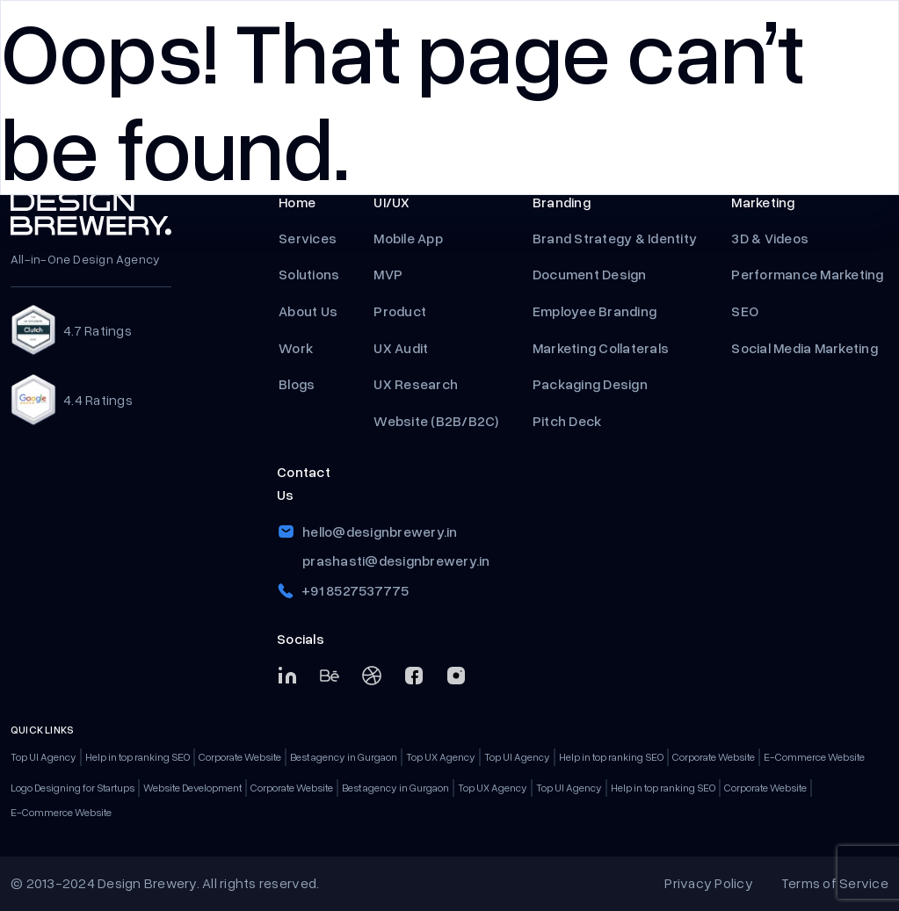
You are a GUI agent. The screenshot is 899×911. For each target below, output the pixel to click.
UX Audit (400, 348)
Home (297, 202)
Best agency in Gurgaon (343, 756)
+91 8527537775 (355, 590)
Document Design (590, 274)
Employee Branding (596, 311)
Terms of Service (834, 883)
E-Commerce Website (814, 756)
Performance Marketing (809, 274)
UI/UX (391, 202)
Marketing (762, 202)
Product (401, 311)
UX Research (415, 384)
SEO (744, 311)
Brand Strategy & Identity (615, 238)
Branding (562, 202)
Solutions (309, 274)
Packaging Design (590, 384)
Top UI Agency (43, 756)
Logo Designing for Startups (72, 787)
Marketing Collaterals (601, 348)
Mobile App (408, 238)
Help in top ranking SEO (137, 756)
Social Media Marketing (804, 348)
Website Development (192, 787)
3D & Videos (769, 238)
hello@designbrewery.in (380, 531)
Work (296, 348)
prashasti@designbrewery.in (396, 560)
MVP (389, 274)
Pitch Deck (569, 421)
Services (308, 238)
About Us (308, 311)
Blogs (297, 384)
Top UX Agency (440, 756)
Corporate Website (240, 756)
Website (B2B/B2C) (435, 421)
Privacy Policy (708, 883)
